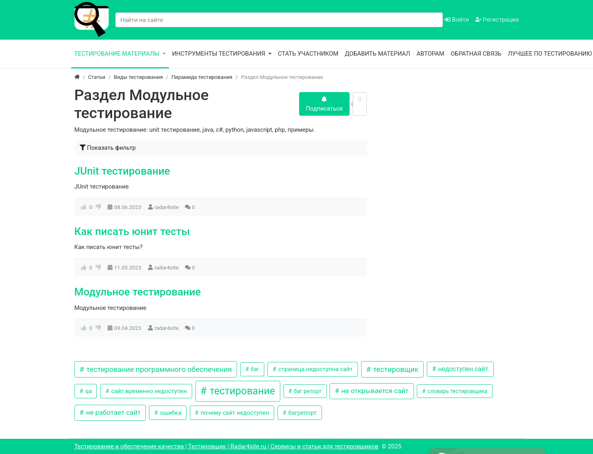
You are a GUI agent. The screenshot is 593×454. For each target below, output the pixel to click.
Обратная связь (476, 53)
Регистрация (497, 19)
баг (254, 369)
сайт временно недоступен (148, 391)
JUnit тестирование (122, 171)
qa (88, 391)
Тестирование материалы (117, 53)
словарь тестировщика (456, 391)
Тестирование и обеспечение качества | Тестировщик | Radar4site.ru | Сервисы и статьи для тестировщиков (226, 446)
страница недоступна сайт (315, 369)
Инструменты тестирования (219, 53)
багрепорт (301, 412)
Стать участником (308, 53)
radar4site (167, 207)
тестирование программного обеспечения (158, 369)
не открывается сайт (374, 391)
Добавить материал (377, 53)
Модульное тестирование (137, 292)
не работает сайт (112, 412)
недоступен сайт (462, 369)
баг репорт (307, 391)
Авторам (430, 53)
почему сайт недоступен (234, 412)
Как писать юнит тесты (132, 231)
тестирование (241, 391)
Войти (456, 19)
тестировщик (394, 369)
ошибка (170, 412)
